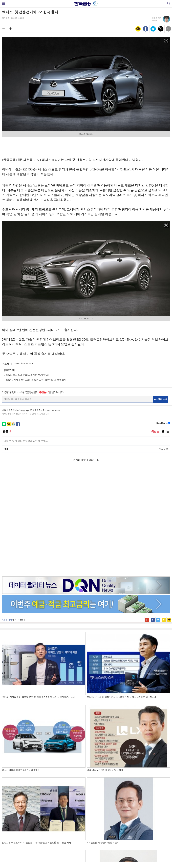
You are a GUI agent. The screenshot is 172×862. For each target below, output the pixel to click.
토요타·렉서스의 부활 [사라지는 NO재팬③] (27, 375)
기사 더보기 (19, 513)
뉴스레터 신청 (160, 399)
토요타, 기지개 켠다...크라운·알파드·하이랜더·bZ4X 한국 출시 (36, 380)
